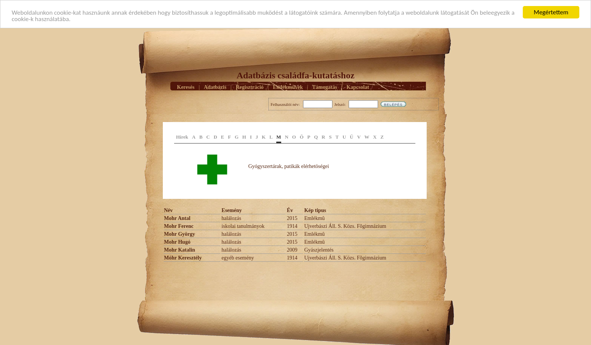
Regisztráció (249, 87)
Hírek (182, 137)
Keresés (185, 87)
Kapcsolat (357, 87)
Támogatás (324, 87)
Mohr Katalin (179, 250)
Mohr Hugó (177, 242)
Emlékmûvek (288, 87)
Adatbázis (215, 87)
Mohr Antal (177, 218)
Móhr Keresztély (183, 258)
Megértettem (551, 12)
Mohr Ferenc (178, 226)
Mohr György (179, 234)
